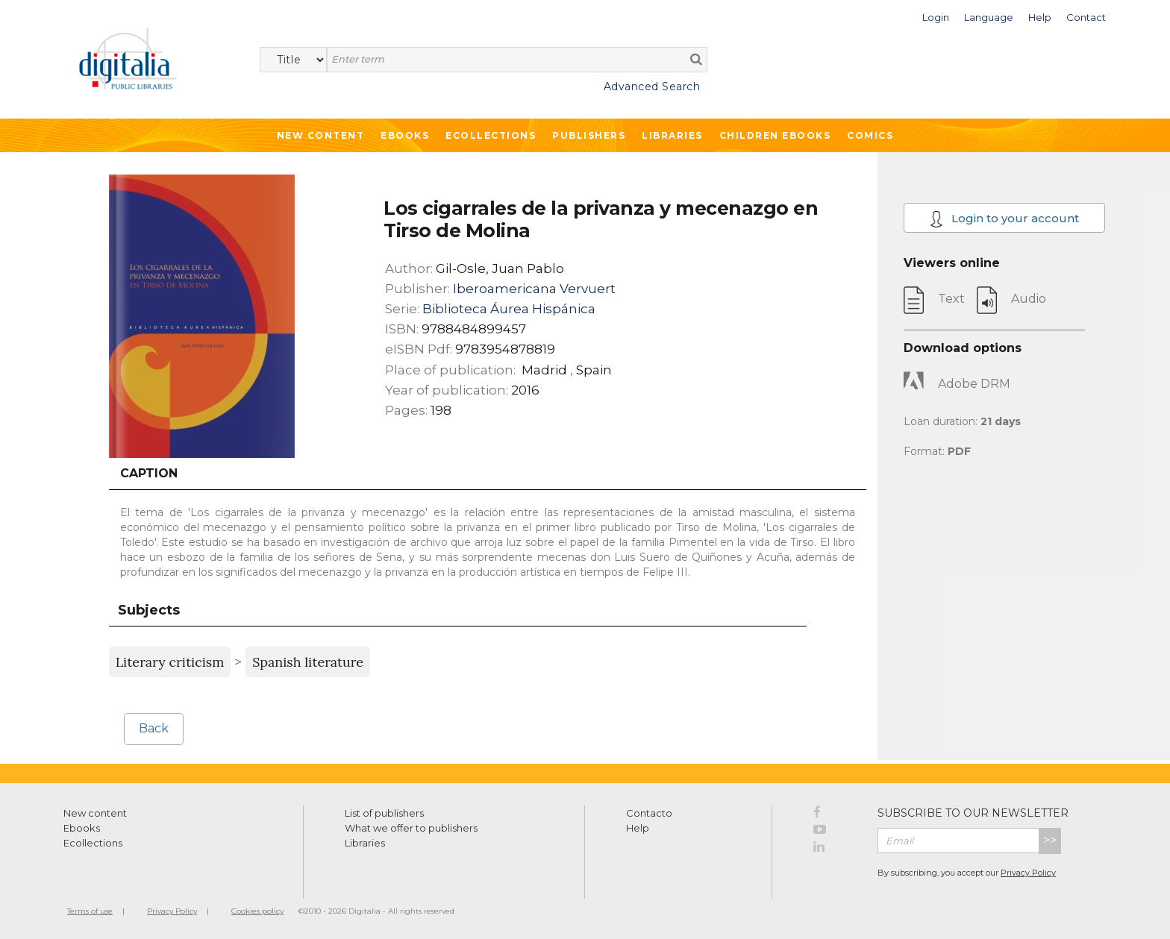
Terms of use (90, 911)
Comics (870, 135)
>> (1050, 840)
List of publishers (384, 813)
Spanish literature (307, 662)
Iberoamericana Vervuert (534, 288)
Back (154, 728)
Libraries (672, 135)
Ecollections (490, 135)
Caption (149, 473)
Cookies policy (257, 911)
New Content (321, 135)
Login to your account (1005, 218)
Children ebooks (775, 135)
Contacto (649, 813)
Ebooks (405, 135)
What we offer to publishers (411, 828)
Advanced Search (652, 86)
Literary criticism (170, 662)
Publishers (588, 135)
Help (637, 828)
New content (95, 813)
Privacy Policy (1028, 872)
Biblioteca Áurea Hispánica (508, 308)
